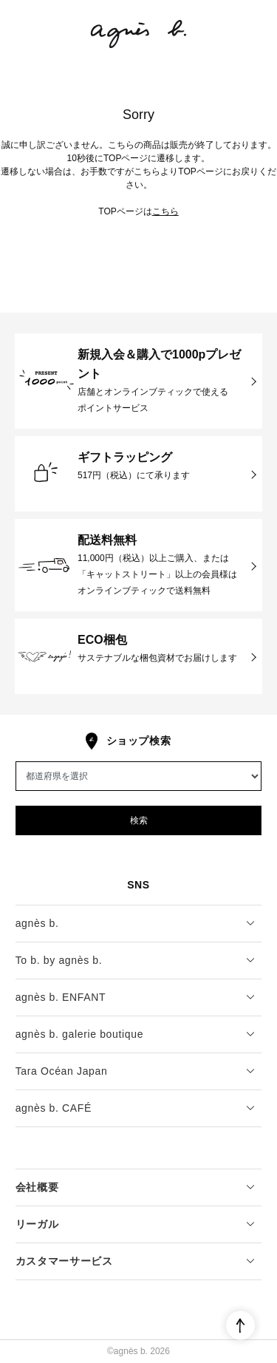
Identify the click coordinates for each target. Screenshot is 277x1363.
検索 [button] (139, 820)
